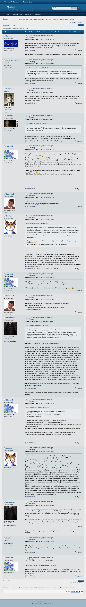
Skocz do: (68, 591)
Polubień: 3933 (8, 162)
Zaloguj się (16, 2)
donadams (10, 318)
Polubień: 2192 (8, 130)
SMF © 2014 (41, 602)
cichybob (10, 89)
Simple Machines (48, 602)
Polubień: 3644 (8, 338)
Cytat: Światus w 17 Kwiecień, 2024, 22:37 (37, 67)
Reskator (9, 116)
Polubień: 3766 (8, 236)
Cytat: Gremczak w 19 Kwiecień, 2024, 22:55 (37, 407)
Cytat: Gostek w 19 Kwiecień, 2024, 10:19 (37, 325)
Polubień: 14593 (8, 50)
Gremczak (10, 194)
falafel (8, 538)
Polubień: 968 (8, 67)
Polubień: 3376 (8, 212)
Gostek (9, 216)
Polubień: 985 (8, 109)
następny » (80, 22)
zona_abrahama (12, 60)
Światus (9, 36)
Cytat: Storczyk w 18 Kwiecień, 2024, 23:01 (37, 223)
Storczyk (9, 146)
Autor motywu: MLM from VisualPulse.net (42, 603)
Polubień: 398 (8, 545)
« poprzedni (73, 22)
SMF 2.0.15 (35, 602)
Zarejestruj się (27, 2)
